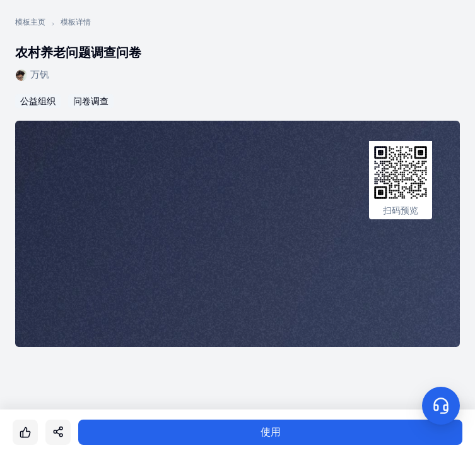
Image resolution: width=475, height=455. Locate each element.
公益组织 (38, 101)
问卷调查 (90, 101)
